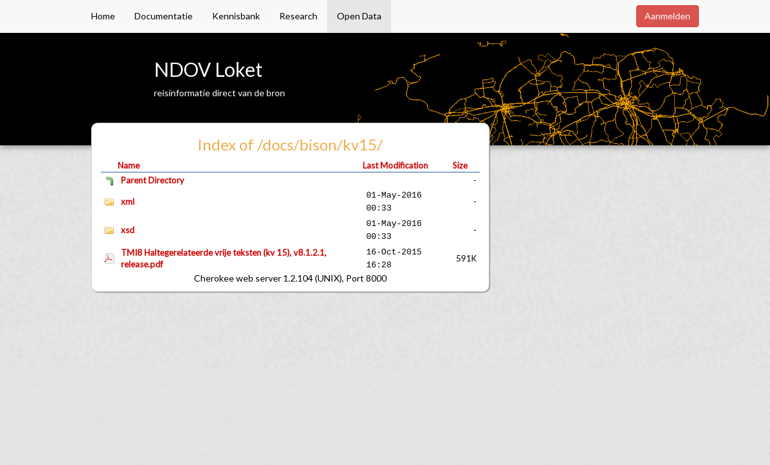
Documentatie (163, 15)
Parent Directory (152, 180)
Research (298, 15)
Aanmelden (667, 15)
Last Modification (395, 165)
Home (103, 15)
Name (129, 165)
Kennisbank (236, 15)
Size (460, 165)
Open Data (359, 15)
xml (127, 201)
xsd (127, 230)
